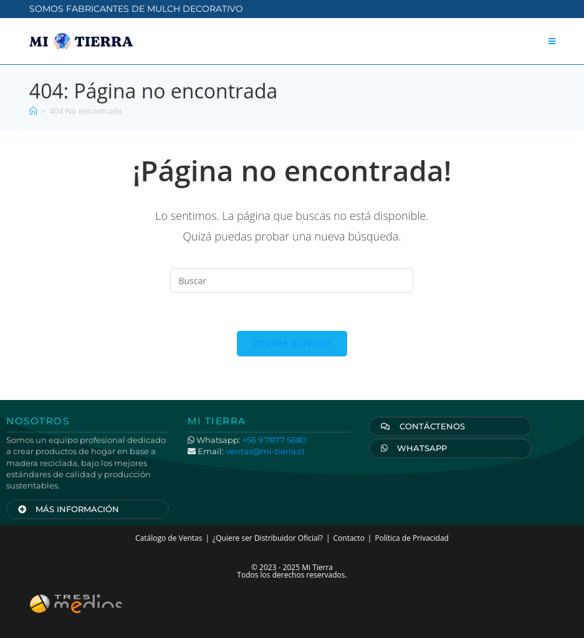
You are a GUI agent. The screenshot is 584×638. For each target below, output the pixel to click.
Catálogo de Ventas (168, 538)
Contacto (349, 538)
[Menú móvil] (551, 41)
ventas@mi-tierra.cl (265, 451)
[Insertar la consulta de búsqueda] (291, 280)
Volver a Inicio (291, 343)
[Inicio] (33, 111)
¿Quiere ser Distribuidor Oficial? (268, 538)
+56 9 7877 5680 (274, 440)
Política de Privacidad (411, 538)
